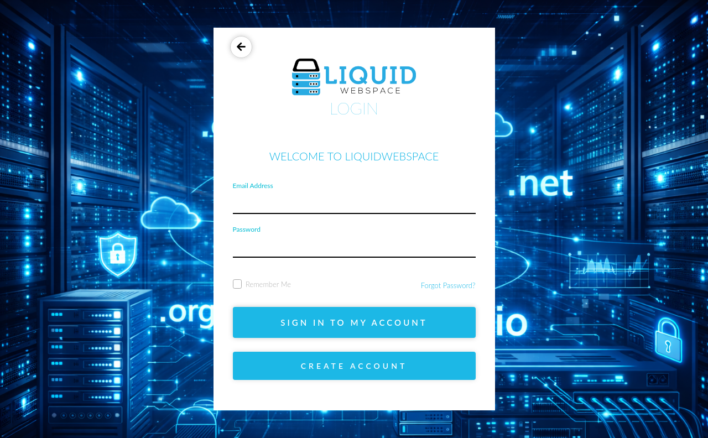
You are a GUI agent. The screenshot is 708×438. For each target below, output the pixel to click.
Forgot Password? (448, 285)
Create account (354, 366)
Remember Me (262, 284)
